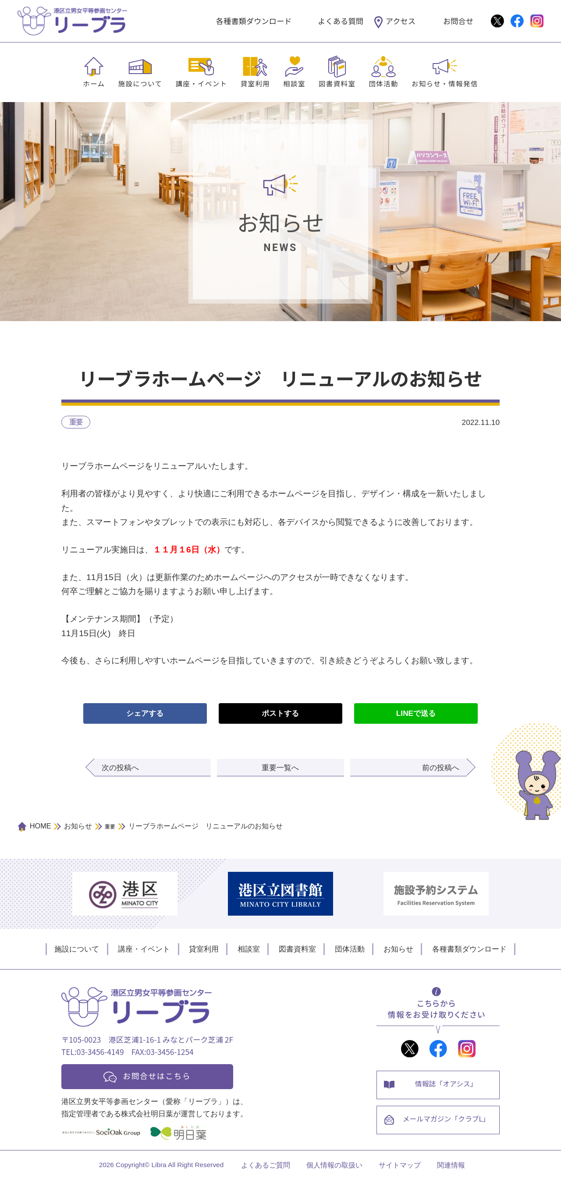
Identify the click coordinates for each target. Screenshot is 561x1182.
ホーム (94, 83)
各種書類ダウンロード (254, 20)
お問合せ (458, 20)
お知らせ (398, 949)
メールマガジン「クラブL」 (446, 1121)
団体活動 (383, 83)
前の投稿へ (440, 767)
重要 (76, 422)
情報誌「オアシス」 (447, 1084)
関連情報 (451, 1167)
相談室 (294, 83)
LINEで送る (416, 713)
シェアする (144, 713)
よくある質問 (340, 20)
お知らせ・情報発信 (445, 83)
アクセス (400, 20)
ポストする (280, 713)
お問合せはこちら (159, 1076)
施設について (140, 83)
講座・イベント (201, 83)
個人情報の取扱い (334, 1167)
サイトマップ (400, 1167)
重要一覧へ (280, 767)
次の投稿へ (120, 767)
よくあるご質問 (265, 1167)
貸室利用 (255, 83)
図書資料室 (337, 83)
